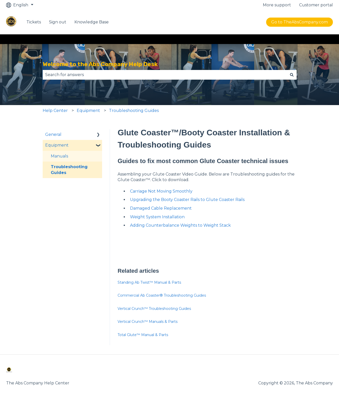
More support (277, 5)
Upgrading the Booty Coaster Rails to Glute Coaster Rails (187, 199)
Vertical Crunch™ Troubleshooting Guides (154, 308)
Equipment (88, 110)
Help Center (55, 110)
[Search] (292, 75)
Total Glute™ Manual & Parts (143, 335)
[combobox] (165, 75)
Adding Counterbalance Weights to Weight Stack (180, 225)
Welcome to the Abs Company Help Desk (100, 64)
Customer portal (316, 5)
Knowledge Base (91, 22)
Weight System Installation (157, 216)
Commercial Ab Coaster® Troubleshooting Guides (162, 295)
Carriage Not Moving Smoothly (161, 191)
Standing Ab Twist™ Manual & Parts (149, 282)
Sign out (57, 22)
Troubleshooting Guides (134, 110)
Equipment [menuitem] (57, 145)
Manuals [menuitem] (59, 156)
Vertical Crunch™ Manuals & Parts (147, 321)
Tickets (33, 22)
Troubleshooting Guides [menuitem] (69, 169)
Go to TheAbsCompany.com (299, 22)
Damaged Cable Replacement (161, 208)
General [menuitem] (53, 134)
